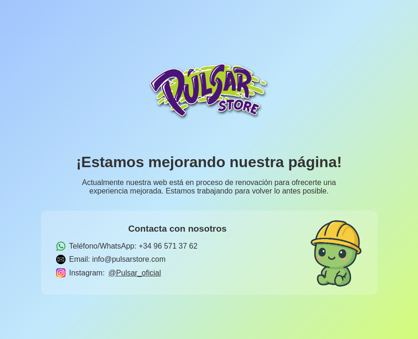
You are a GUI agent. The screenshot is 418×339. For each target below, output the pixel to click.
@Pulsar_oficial (134, 273)
